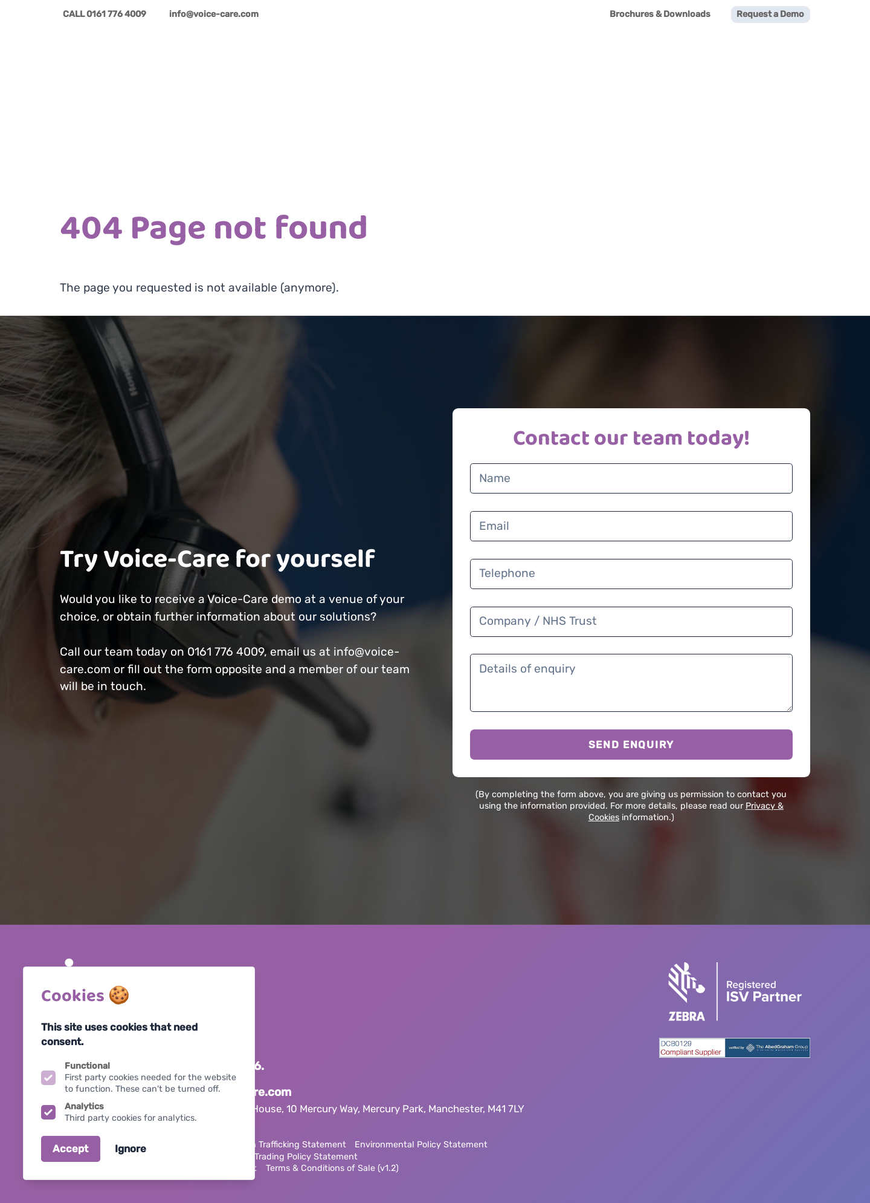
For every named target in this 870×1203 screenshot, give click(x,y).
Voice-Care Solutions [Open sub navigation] (429, 60)
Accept (70, 1149)
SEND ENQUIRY (631, 744)
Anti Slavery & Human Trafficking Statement (256, 1144)
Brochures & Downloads (660, 14)
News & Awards (718, 60)
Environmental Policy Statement (421, 1144)
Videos (791, 60)
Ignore (130, 1149)
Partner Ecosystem (545, 60)
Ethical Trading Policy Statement (291, 1157)
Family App (636, 60)
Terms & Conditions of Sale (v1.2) (332, 1168)
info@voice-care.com (214, 14)
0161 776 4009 (116, 14)
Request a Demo (770, 14)
